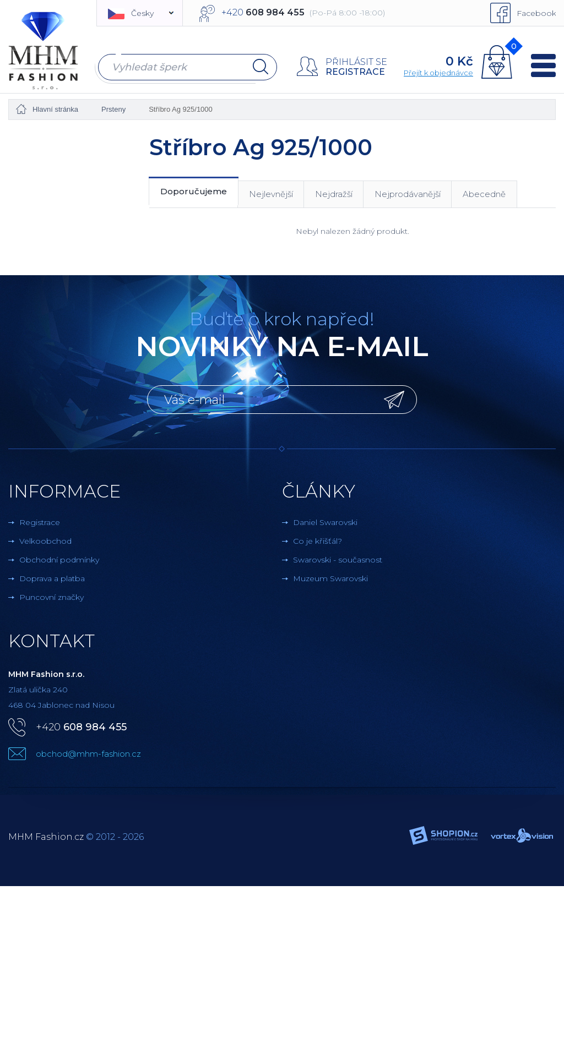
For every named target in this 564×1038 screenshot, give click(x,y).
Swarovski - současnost (337, 559)
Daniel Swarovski (325, 522)
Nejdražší (333, 193)
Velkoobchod (45, 540)
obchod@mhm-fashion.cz (88, 753)
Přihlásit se (356, 62)
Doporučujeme (193, 191)
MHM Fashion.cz (46, 836)
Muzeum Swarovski (330, 578)
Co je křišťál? (317, 540)
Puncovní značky (51, 597)
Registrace (355, 72)
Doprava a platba (52, 578)
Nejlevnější (271, 193)
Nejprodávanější (408, 193)
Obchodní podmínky (59, 559)
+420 (81, 726)
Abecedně (484, 193)
